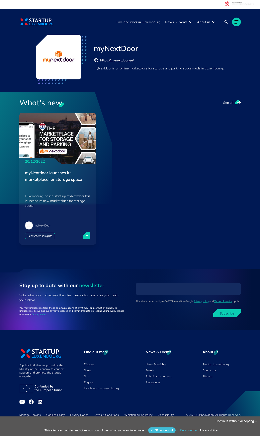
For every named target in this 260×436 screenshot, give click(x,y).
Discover (89, 364)
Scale (87, 370)
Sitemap (208, 376)
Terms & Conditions (106, 415)
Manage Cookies (30, 415)
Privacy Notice (79, 415)
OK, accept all (162, 430)
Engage (89, 382)
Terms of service (223, 301)
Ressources (153, 382)
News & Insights (156, 364)
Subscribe (227, 313)
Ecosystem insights (40, 236)
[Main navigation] (236, 22)
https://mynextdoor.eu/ (114, 60)
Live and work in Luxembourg (138, 22)
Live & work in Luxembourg (101, 388)
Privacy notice (39, 313)
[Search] (226, 22)
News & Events (176, 22)
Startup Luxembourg (216, 364)
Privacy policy (201, 301)
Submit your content (159, 376)
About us (204, 22)
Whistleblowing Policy (138, 415)
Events (150, 370)
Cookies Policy (55, 415)
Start (87, 376)
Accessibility (166, 415)
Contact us (210, 370)
